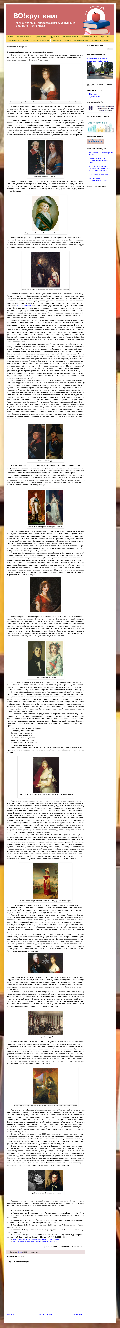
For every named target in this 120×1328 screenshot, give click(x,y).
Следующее (11, 1314)
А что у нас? (56, 40)
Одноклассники (94, 97)
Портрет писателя (40, 37)
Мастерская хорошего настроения (76, 40)
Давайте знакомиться (23, 37)
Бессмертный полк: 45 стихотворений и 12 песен (98, 179)
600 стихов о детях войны (98, 174)
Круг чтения (54, 37)
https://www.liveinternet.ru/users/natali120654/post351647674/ (36, 1242)
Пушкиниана (105, 37)
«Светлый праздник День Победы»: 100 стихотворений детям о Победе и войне (99, 168)
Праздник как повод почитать (17, 40)
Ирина (20, 1252)
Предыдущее (79, 1314)
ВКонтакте (93, 94)
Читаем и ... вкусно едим (40, 40)
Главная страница (45, 1314)
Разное (106, 40)
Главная (10, 37)
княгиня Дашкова (24, 306)
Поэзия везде (96, 40)
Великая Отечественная (70, 37)
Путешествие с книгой (90, 37)
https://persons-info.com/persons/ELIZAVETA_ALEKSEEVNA (36, 1239)
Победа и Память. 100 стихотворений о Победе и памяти (98, 160)
